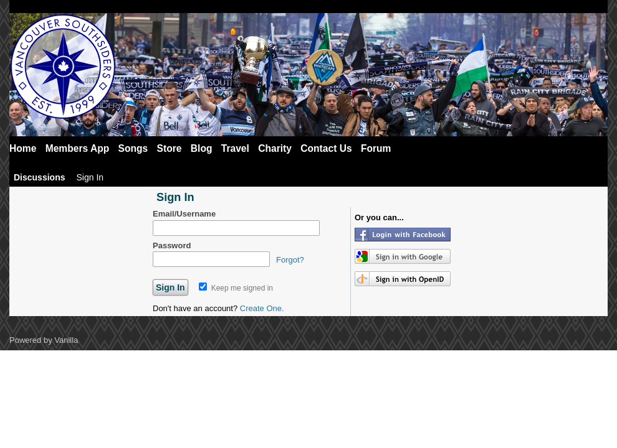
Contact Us (326, 148)
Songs (133, 148)
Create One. (262, 308)
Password (172, 245)
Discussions (39, 177)
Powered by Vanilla (43, 340)
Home (22, 148)
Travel (235, 148)
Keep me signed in (236, 288)
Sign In (89, 177)
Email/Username (184, 213)
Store (169, 148)
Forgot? (290, 259)
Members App (77, 148)
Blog (202, 148)
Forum (376, 148)
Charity (275, 148)
